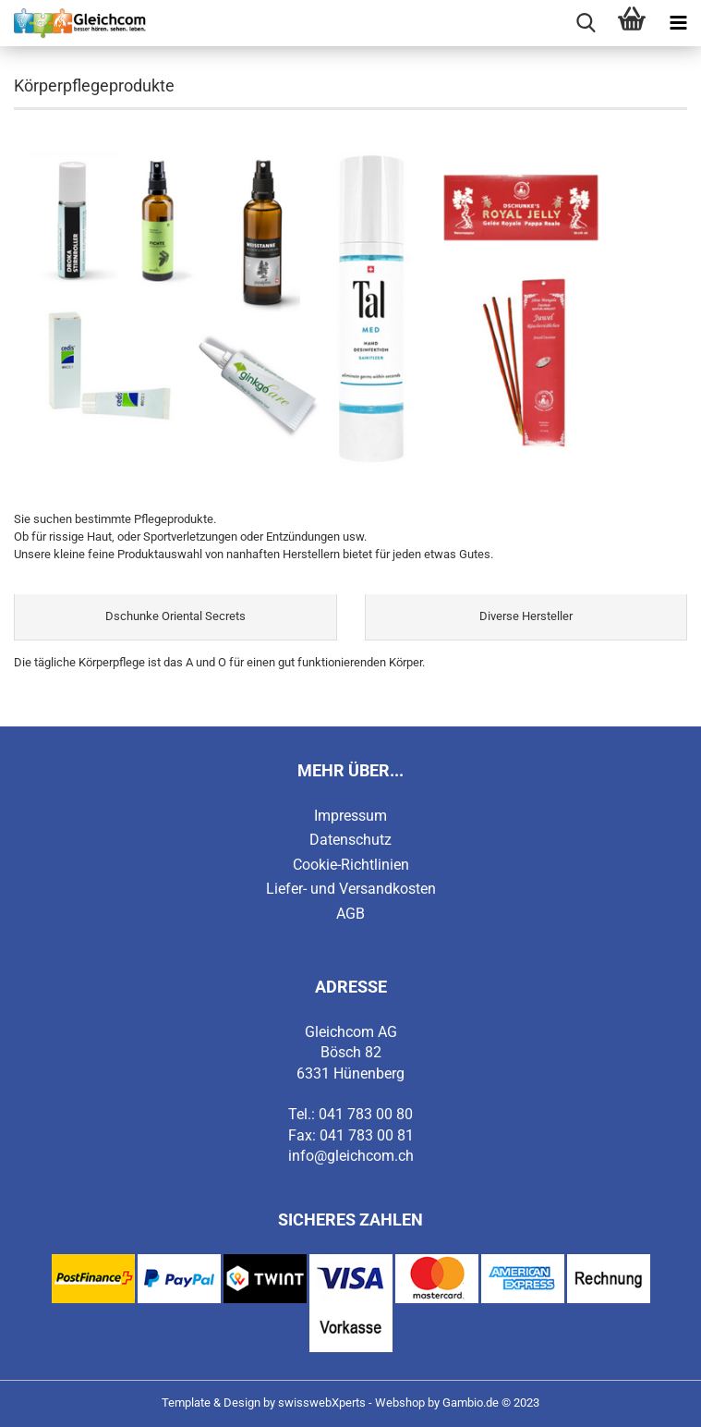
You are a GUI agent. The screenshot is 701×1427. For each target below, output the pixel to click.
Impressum (350, 815)
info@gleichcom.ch (351, 1156)
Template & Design (211, 1402)
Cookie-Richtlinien (351, 864)
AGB (350, 913)
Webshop (400, 1402)
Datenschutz (350, 839)
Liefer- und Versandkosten (351, 888)
